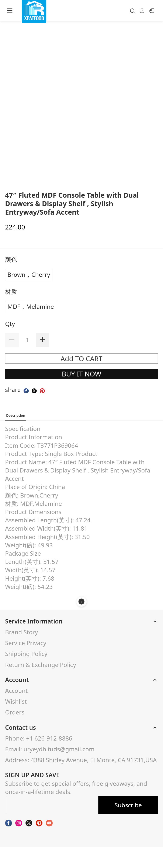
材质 (11, 291)
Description (15, 415)
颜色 (11, 259)
